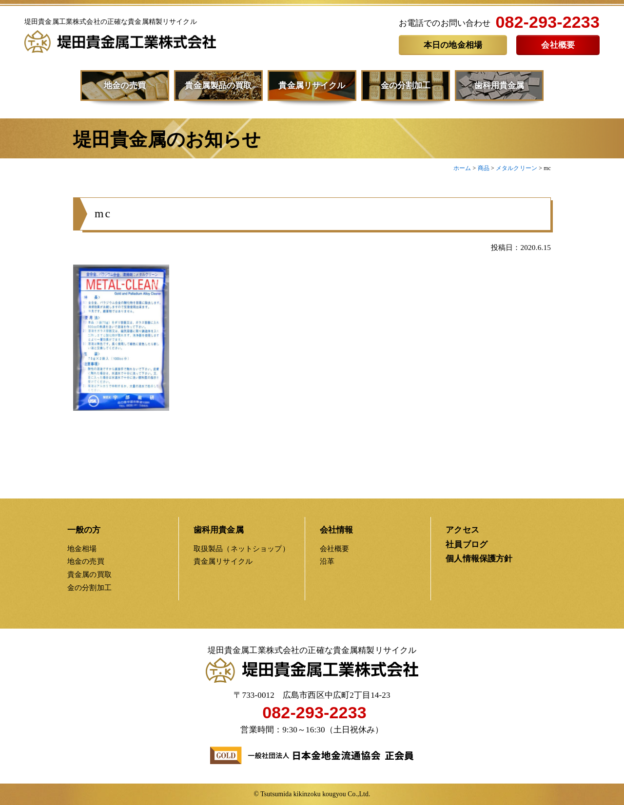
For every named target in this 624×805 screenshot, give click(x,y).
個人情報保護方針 (479, 558)
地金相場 (82, 548)
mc (103, 216)
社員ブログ (467, 544)
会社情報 (336, 530)
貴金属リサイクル (311, 85)
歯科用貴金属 (499, 85)
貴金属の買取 (89, 574)
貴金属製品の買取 (218, 85)
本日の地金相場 (453, 45)
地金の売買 (125, 85)
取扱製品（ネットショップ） (242, 548)
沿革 (327, 561)
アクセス (462, 530)
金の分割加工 (406, 85)
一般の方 (84, 530)
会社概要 (558, 45)
